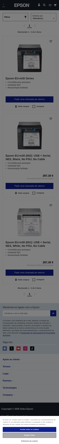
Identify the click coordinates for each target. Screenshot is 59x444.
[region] (29, 430)
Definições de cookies (29, 441)
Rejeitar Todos (29, 435)
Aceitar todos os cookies (29, 429)
